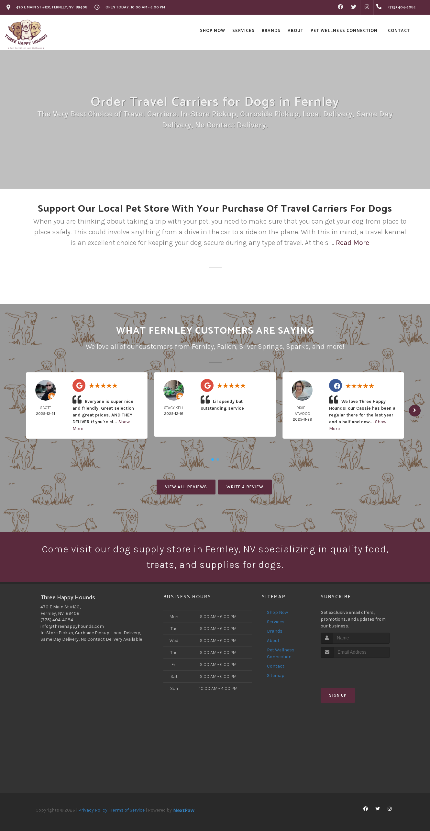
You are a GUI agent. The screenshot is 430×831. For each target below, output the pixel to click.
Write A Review (244, 486)
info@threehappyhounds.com (72, 626)
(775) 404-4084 (56, 620)
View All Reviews (186, 486)
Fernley (203, 346)
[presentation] (355, 670)
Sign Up (338, 695)
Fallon (226, 346)
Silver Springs (261, 346)
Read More (352, 242)
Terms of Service (128, 810)
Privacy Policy (92, 810)
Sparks (297, 346)
